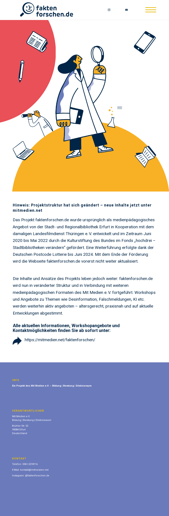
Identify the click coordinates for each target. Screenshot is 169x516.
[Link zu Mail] (126, 10)
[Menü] (148, 10)
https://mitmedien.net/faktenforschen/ (60, 339)
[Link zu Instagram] (109, 10)
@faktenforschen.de (37, 475)
